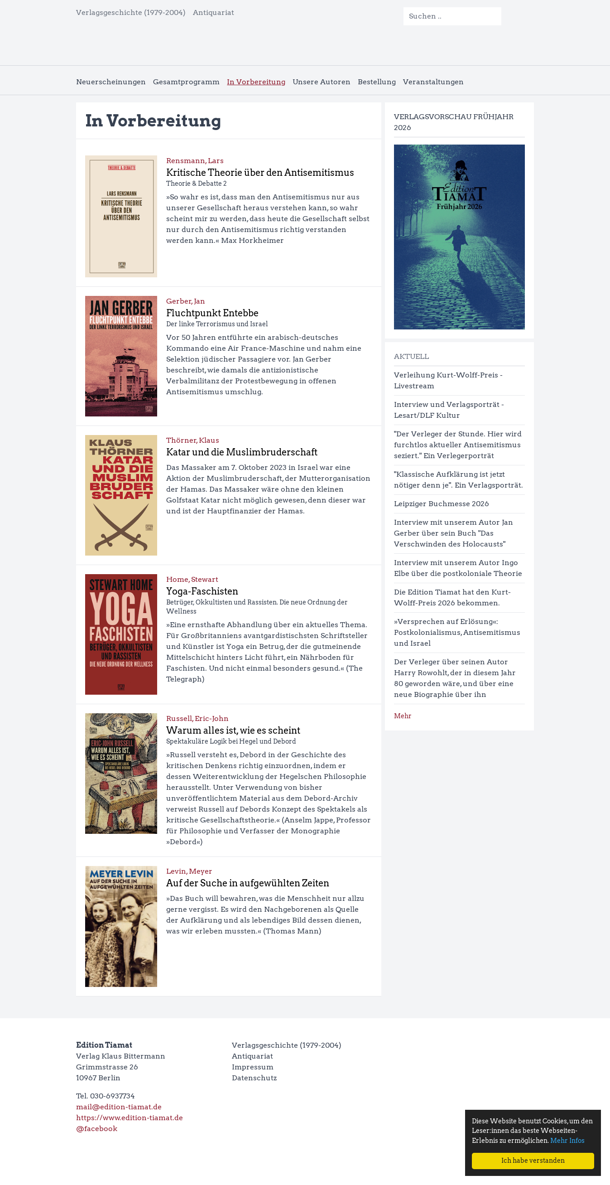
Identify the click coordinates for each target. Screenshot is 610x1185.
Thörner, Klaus (192, 440)
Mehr (403, 716)
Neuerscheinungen (111, 81)
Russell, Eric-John (197, 718)
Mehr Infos (567, 1141)
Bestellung (377, 81)
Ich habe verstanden (533, 1160)
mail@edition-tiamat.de (119, 1107)
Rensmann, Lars (195, 160)
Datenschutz (254, 1078)
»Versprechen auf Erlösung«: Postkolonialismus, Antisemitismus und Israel (457, 632)
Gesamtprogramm (186, 81)
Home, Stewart (192, 579)
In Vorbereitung (256, 81)
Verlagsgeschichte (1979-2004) (131, 12)
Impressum (253, 1067)
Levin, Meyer (189, 871)
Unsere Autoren (322, 81)
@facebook (96, 1128)
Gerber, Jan (185, 301)
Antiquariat (213, 12)
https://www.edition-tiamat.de (129, 1117)
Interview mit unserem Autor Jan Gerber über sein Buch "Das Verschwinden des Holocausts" (453, 533)
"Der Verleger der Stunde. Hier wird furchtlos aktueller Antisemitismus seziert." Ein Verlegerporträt (458, 445)
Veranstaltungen (433, 81)
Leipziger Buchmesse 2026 (441, 503)
